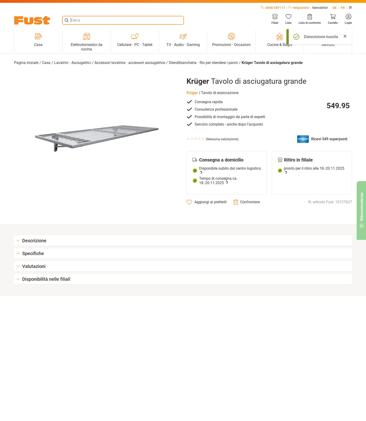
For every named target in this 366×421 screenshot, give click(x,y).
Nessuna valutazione (222, 139)
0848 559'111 (273, 8)
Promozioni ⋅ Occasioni (231, 40)
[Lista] (288, 19)
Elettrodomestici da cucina (86, 42)
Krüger (192, 93)
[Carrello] (333, 19)
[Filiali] (274, 19)
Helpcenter (298, 8)
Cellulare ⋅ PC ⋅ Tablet (134, 40)
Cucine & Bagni (279, 40)
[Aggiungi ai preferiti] (207, 202)
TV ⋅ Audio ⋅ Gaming (183, 40)
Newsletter (320, 8)
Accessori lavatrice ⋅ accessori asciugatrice (130, 62)
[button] (96, 139)
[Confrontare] (247, 202)
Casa (38, 40)
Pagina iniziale (26, 62)
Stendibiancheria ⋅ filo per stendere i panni (203, 62)
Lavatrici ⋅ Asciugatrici (72, 62)
